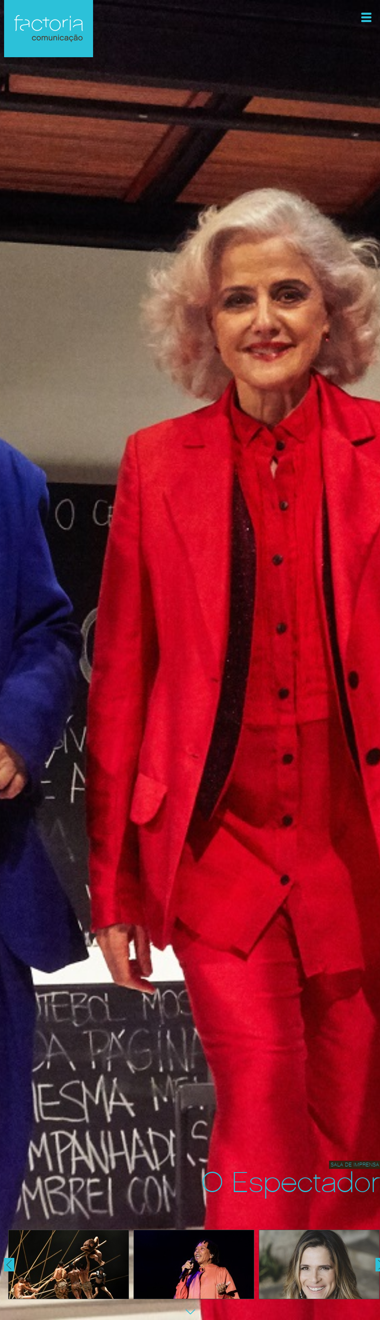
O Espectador (291, 1183)
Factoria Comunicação (48, 28)
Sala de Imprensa (355, 1164)
